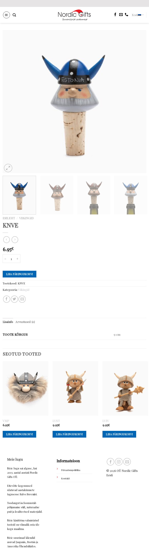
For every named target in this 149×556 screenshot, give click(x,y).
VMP (6, 421)
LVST (56, 421)
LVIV (105, 421)
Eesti (137, 15)
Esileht (9, 218)
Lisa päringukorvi (19, 274)
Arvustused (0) (25, 322)
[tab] (8, 322)
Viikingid (26, 218)
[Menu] (6, 15)
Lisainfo (8, 322)
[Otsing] (14, 15)
